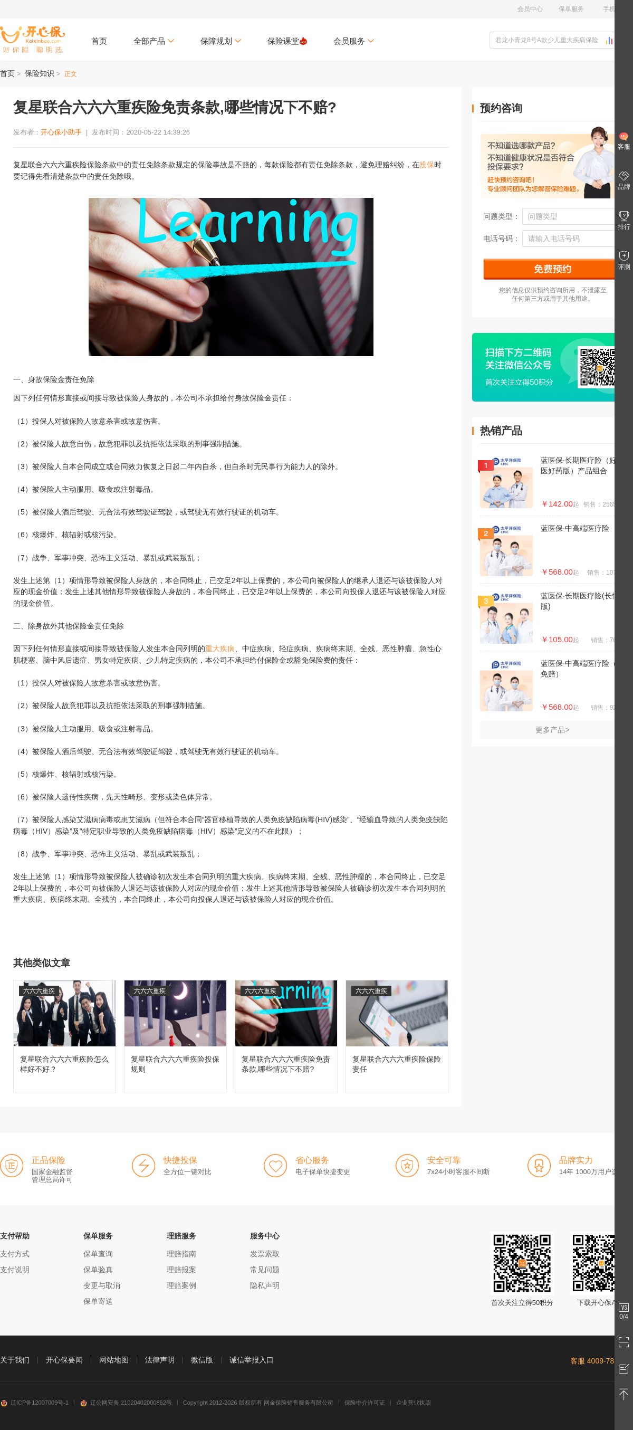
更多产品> (552, 730)
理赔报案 (181, 1269)
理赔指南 (181, 1254)
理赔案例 (181, 1285)
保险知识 (39, 73)
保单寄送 (98, 1301)
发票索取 (265, 1254)
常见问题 (265, 1269)
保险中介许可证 (364, 1402)
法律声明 (160, 1360)
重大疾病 (220, 648)
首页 (99, 40)
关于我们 (15, 1360)
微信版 (202, 1360)
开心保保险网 (32, 39)
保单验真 (98, 1269)
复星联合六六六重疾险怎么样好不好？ (65, 1036)
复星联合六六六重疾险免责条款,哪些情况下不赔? (286, 1036)
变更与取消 (101, 1285)
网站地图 (114, 1360)
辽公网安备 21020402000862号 (126, 1402)
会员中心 (530, 9)
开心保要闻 (64, 1360)
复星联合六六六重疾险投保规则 (175, 1036)
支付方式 (15, 1254)
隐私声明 (265, 1285)
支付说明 (15, 1269)
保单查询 (98, 1254)
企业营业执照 (413, 1402)
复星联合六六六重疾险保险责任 (397, 1036)
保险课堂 (287, 40)
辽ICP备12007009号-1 (34, 1402)
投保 (426, 164)
